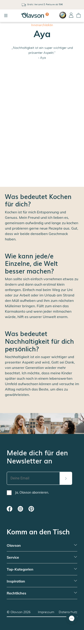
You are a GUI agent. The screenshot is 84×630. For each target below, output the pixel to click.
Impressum (46, 612)
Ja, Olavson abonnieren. (32, 492)
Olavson (16, 612)
